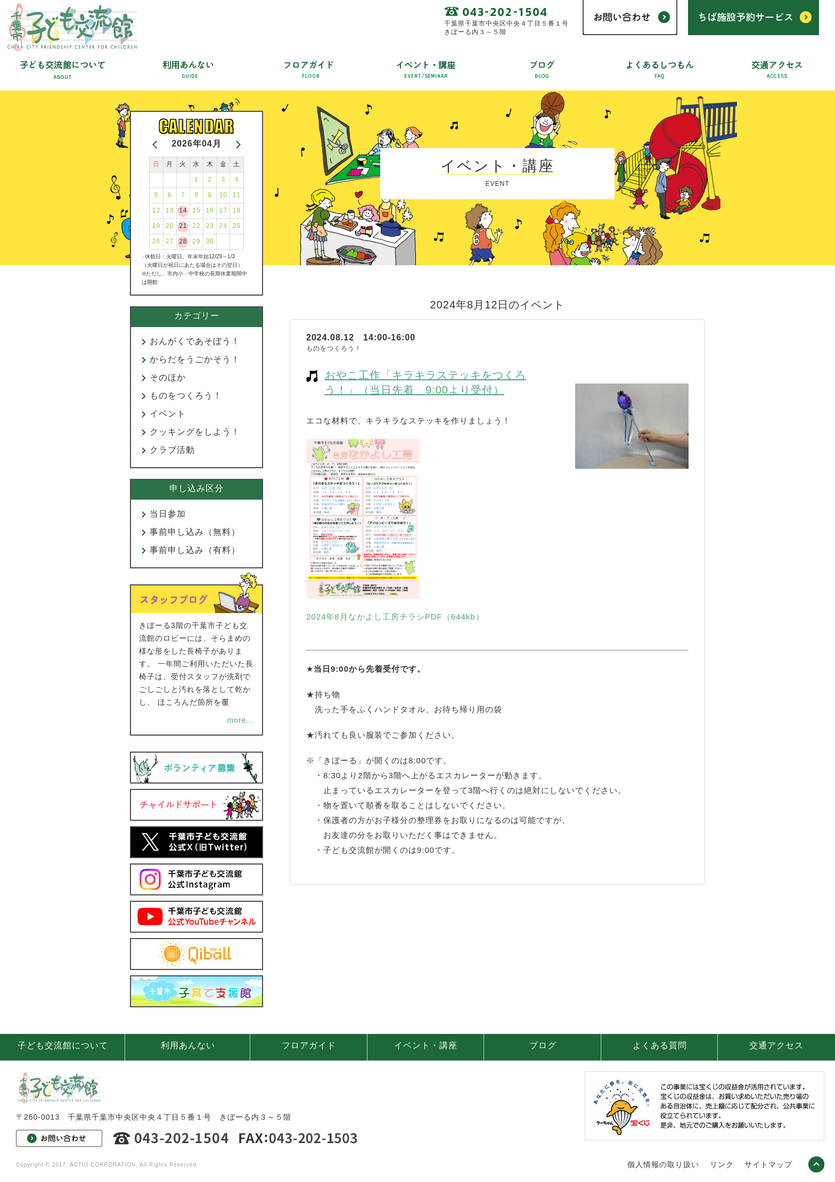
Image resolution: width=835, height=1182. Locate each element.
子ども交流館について (63, 1045)
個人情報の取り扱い (663, 1164)
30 (210, 241)
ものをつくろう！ (186, 395)
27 (170, 241)
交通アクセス (776, 1045)
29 (196, 241)
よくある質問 (660, 1045)
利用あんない (188, 1045)
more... (240, 720)
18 (237, 210)
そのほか (168, 377)
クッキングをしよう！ (195, 431)
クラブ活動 (172, 449)
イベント (168, 413)
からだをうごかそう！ (195, 359)
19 (156, 226)
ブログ (542, 1045)
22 (196, 226)
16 (210, 210)
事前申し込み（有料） (195, 550)
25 (237, 226)
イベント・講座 (425, 1045)
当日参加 (168, 513)
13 (170, 210)
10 (223, 195)
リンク (722, 1164)
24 (223, 226)
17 (223, 210)
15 (196, 210)
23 (210, 226)
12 (156, 210)
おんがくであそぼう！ (195, 341)
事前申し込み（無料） (195, 531)
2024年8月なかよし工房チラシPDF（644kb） (395, 616)
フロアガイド (309, 1045)
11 (237, 195)
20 (170, 226)
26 (156, 241)
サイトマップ (768, 1164)
